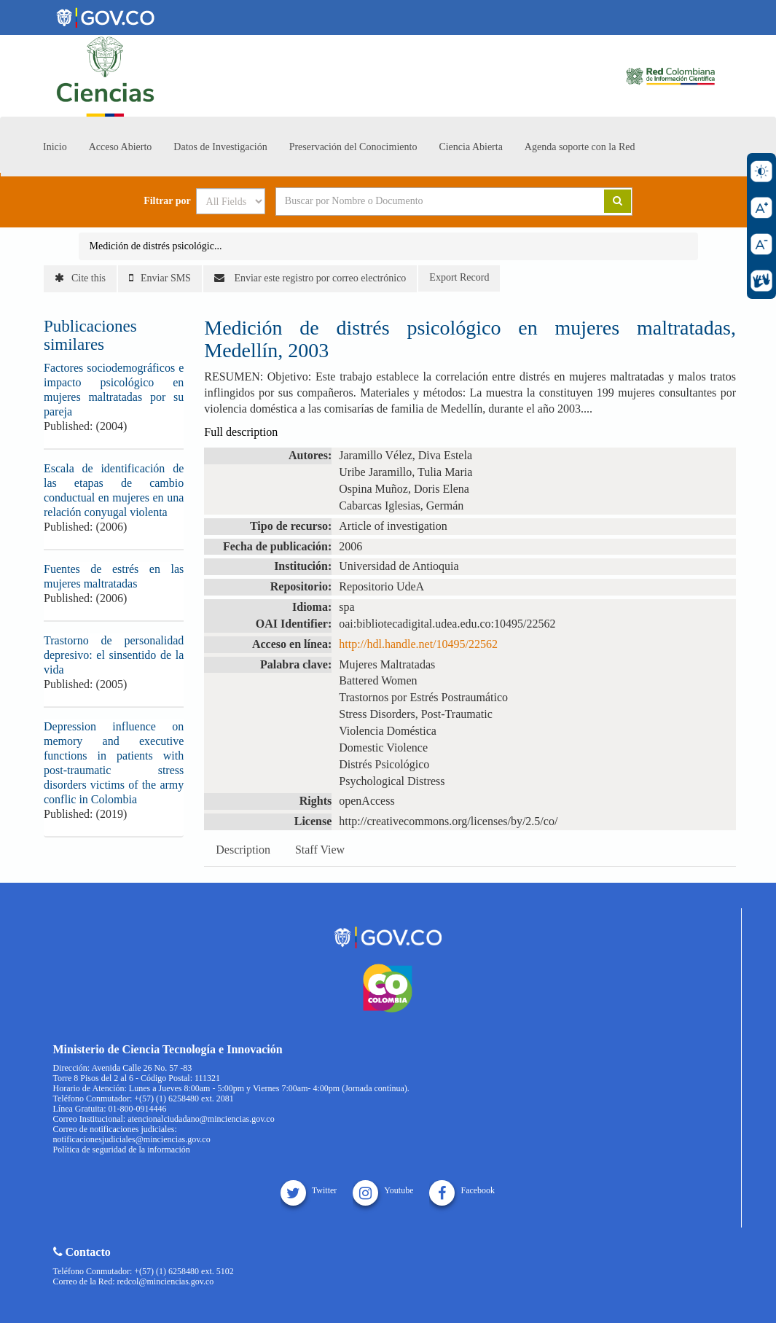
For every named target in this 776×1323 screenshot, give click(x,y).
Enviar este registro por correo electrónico (310, 278)
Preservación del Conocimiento (353, 146)
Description (243, 849)
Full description (241, 432)
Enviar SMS (160, 278)
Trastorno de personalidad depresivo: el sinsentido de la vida (114, 655)
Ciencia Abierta (470, 146)
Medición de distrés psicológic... (156, 246)
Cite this (80, 278)
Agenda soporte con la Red (580, 146)
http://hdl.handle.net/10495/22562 (418, 644)
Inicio (55, 146)
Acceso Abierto (120, 146)
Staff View (320, 849)
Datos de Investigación (220, 146)
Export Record (459, 277)
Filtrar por (167, 201)
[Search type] (230, 201)
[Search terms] (422, 201)
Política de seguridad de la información (121, 1149)
